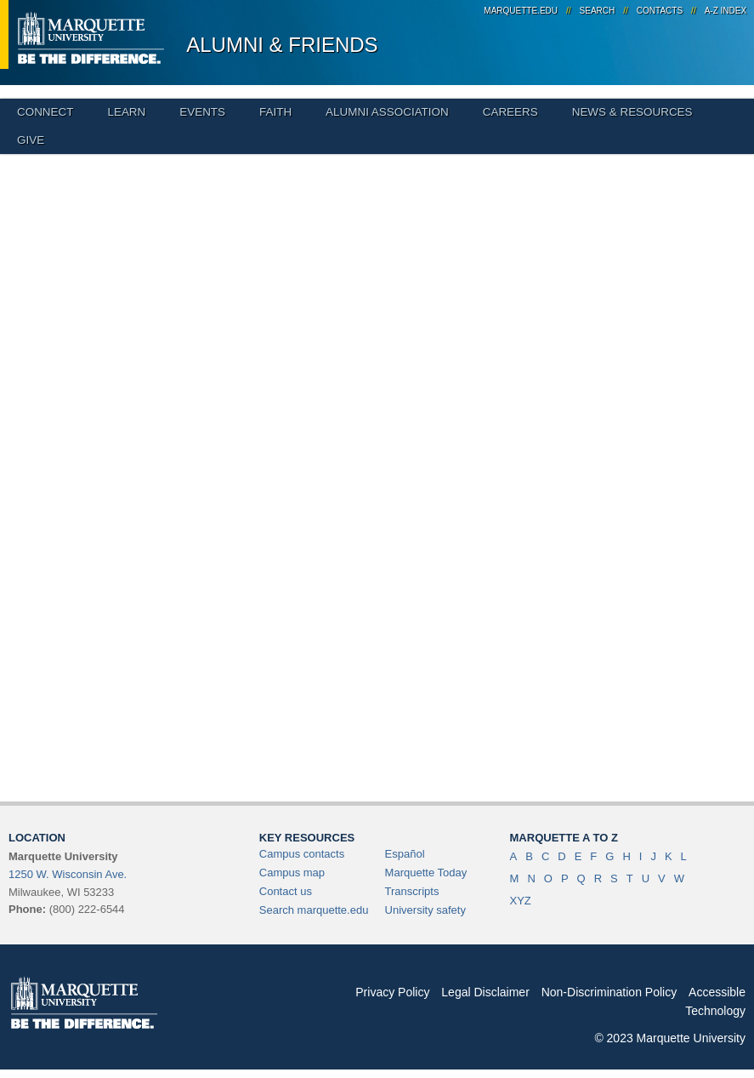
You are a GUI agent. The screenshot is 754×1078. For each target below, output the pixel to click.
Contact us (285, 891)
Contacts (660, 10)
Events (202, 112)
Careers (510, 112)
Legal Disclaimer (485, 992)
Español (405, 853)
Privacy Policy (392, 992)
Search (597, 10)
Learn (126, 112)
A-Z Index (725, 10)
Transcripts (412, 891)
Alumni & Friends (281, 44)
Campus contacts (301, 853)
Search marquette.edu (314, 910)
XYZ (520, 900)
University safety (425, 910)
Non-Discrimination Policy (609, 992)
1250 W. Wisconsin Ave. (68, 874)
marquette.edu (521, 10)
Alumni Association (387, 112)
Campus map (292, 872)
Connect (45, 112)
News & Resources (632, 112)
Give (30, 140)
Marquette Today (426, 872)
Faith (275, 112)
